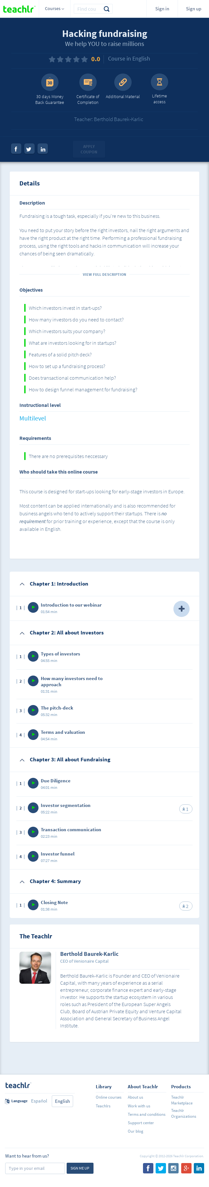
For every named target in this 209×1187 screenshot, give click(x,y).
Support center (141, 1122)
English (62, 1101)
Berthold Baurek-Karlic (89, 954)
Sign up (193, 9)
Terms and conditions (146, 1114)
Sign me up (80, 1168)
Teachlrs (103, 1106)
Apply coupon (89, 149)
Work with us (139, 1106)
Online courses (108, 1097)
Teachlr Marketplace (181, 1100)
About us (135, 1097)
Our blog (135, 1131)
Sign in (162, 9)
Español (39, 1101)
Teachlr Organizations (183, 1113)
